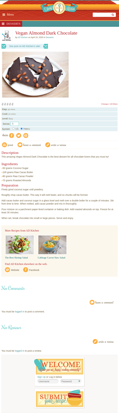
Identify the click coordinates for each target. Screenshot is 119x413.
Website (15, 270)
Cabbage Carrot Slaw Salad (51, 257)
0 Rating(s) (105, 104)
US (15, 129)
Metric (25, 129)
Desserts (13, 23)
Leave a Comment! (105, 302)
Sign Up (41, 377)
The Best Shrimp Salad (16, 257)
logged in (19, 311)
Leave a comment (32, 144)
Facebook (34, 270)
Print (10, 144)
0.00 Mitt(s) (114, 104)
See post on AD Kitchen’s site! (24, 46)
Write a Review (106, 341)
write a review (58, 144)
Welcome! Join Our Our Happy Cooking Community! (58, 366)
